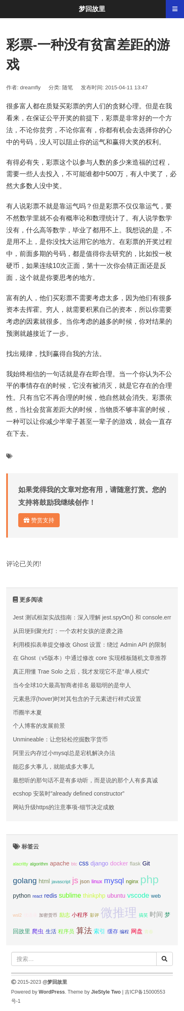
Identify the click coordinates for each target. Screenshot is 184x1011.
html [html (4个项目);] (44, 881)
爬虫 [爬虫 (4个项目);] (38, 931)
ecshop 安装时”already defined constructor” (68, 793)
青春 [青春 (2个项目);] (148, 931)
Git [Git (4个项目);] (146, 863)
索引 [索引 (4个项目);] (99, 931)
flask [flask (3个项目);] (135, 864)
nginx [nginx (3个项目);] (132, 881)
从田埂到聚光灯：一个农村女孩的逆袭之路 (68, 631)
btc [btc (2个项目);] (74, 863)
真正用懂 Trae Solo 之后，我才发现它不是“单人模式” (81, 671)
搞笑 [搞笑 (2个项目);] (143, 915)
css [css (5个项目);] (83, 863)
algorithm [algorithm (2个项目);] (39, 863)
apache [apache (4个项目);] (59, 863)
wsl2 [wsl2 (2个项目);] (17, 915)
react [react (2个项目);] (37, 896)
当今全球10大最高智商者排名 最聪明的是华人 (72, 685)
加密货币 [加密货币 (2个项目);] (48, 915)
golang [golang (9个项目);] (25, 880)
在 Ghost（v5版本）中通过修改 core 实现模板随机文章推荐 (90, 658)
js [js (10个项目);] (75, 880)
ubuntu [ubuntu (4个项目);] (116, 895)
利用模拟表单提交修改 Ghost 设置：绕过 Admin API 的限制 (89, 644)
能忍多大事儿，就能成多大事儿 (53, 766)
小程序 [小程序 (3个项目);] (80, 915)
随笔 (67, 87)
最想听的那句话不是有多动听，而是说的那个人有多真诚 (85, 780)
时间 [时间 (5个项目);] (156, 914)
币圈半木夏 (27, 712)
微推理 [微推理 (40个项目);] (119, 912)
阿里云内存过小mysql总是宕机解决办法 (64, 753)
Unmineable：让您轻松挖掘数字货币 (60, 739)
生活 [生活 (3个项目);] (51, 932)
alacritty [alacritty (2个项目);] (20, 863)
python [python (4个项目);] (22, 895)
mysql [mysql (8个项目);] (114, 880)
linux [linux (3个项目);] (97, 881)
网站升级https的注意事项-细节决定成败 (63, 807)
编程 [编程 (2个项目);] (124, 931)
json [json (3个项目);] (85, 881)
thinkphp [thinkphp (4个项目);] (94, 895)
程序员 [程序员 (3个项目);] (66, 932)
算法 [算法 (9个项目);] (84, 930)
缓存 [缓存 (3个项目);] (112, 932)
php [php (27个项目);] (149, 879)
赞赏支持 (39, 520)
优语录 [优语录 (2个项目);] (30, 915)
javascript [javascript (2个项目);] (61, 881)
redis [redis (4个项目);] (50, 895)
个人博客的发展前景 (39, 725)
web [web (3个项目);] (156, 896)
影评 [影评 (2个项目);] (94, 915)
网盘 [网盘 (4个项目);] (137, 931)
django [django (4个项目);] (99, 863)
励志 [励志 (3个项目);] (64, 915)
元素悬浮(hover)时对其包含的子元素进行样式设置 (77, 699)
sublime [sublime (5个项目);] (70, 895)
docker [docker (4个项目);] (119, 863)
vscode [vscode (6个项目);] (138, 895)
